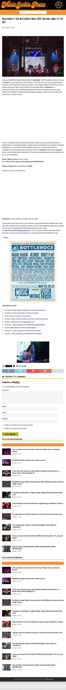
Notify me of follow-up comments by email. (19, 425)
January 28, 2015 (9, 27)
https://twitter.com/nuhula (20, 316)
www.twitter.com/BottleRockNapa (23, 328)
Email (4, 412)
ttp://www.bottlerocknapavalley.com (18, 230)
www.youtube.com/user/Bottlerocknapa (26, 333)
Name (4, 406)
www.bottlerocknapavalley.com (23, 322)
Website (5, 419)
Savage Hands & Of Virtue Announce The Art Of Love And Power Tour (37, 514)
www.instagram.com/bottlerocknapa (27, 331)
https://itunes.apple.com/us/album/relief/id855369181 (25, 161)
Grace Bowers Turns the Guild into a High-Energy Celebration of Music (37, 503)
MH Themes (49, 679)
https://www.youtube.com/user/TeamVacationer (29, 319)
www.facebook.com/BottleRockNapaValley (28, 325)
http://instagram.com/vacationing (25, 313)
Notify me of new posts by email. (16, 428)
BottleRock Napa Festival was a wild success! (28, 460)
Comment (5, 390)
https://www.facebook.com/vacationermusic (29, 310)
